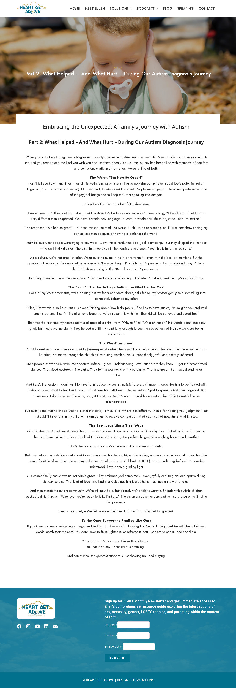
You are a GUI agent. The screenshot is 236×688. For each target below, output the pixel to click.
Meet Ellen (95, 8)
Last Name (111, 635)
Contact (207, 8)
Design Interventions (135, 680)
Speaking (185, 8)
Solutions (119, 8)
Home (75, 8)
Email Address (114, 646)
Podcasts (146, 8)
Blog (167, 8)
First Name (111, 624)
